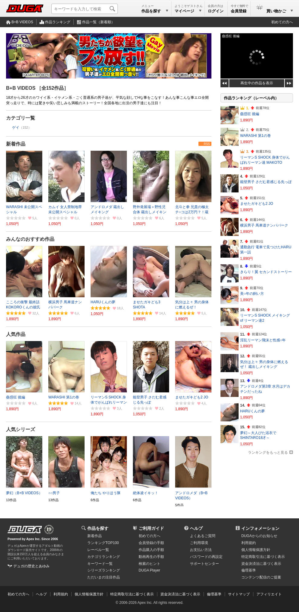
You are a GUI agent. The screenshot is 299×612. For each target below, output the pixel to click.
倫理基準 (248, 570)
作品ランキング (57, 22)
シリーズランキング (103, 570)
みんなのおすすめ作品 (30, 239)
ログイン (215, 11)
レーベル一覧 (98, 550)
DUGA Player (149, 570)
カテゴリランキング (103, 557)
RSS (207, 144)
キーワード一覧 (100, 564)
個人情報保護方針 (255, 550)
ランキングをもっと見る (268, 452)
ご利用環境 (199, 543)
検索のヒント (149, 564)
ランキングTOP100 (103, 543)
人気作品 (15, 334)
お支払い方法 (201, 550)
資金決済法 (261, 564)
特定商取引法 (263, 557)
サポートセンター (204, 564)
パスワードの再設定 (206, 557)
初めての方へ (282, 22)
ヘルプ (196, 528)
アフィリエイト (269, 594)
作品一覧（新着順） (98, 22)
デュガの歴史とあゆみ (31, 566)
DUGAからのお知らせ (259, 536)
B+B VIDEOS (22, 22)
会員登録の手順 (151, 543)
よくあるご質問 (202, 536)
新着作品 (15, 144)
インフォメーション (260, 528)
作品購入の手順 (151, 550)
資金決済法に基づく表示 (180, 594)
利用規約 (248, 543)
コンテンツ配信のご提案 (261, 577)
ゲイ (15, 127)
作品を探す (97, 528)
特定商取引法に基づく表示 (132, 594)
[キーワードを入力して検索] (84, 9)
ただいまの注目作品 (103, 577)
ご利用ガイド (151, 528)
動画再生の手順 (151, 557)
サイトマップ (239, 594)
